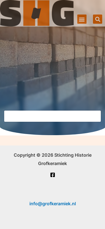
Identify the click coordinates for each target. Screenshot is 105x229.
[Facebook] (52, 174)
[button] (82, 19)
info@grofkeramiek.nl (52, 203)
